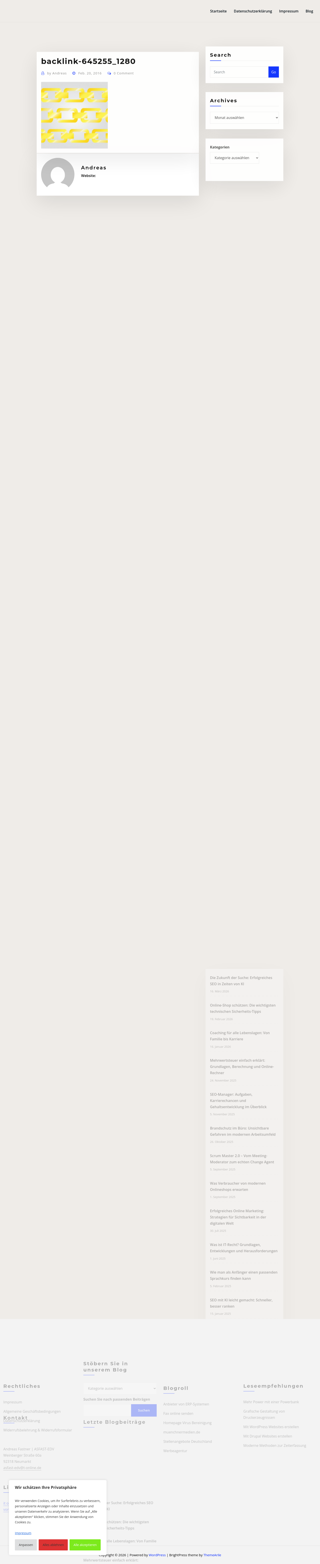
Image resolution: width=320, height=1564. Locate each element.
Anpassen (26, 1545)
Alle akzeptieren (85, 1545)
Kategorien (220, 157)
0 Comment (124, 96)
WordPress (157, 1555)
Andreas (57, 96)
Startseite (218, 11)
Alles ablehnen (53, 1545)
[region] (58, 1517)
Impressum (288, 11)
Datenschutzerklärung (253, 11)
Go (273, 80)
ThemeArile (212, 1555)
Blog (309, 11)
